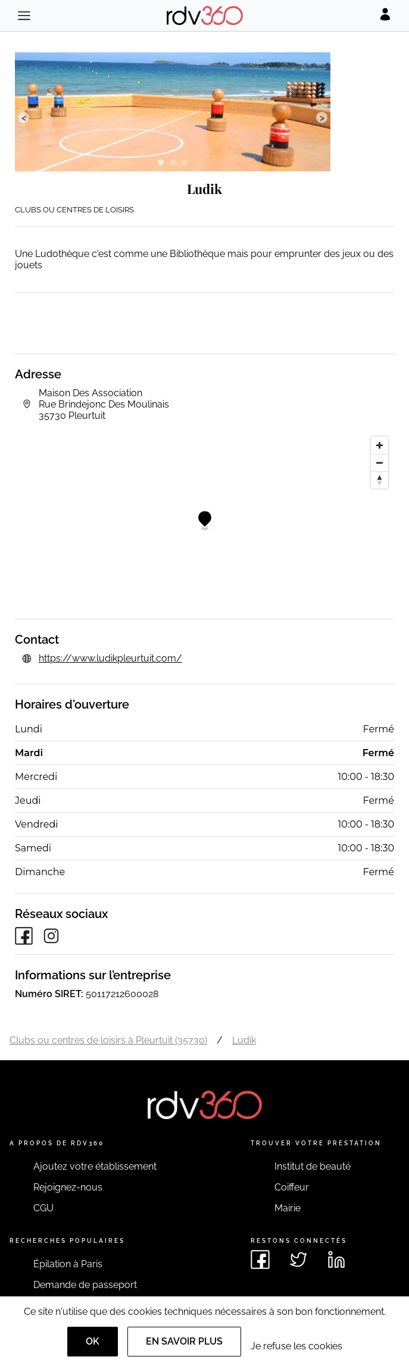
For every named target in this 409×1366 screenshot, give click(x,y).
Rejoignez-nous (67, 1187)
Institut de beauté (312, 1166)
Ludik (244, 1040)
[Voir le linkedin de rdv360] (336, 1259)
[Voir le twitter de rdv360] (298, 1259)
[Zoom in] (379, 445)
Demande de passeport (85, 1284)
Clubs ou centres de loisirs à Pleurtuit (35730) (108, 1040)
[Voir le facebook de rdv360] (260, 1259)
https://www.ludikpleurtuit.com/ (110, 658)
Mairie (287, 1208)
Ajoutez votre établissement (95, 1166)
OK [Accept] (92, 1341)
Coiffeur (291, 1187)
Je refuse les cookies (296, 1346)
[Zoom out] (379, 462)
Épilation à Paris (67, 1264)
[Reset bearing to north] (379, 479)
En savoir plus (184, 1341)
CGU (43, 1208)
